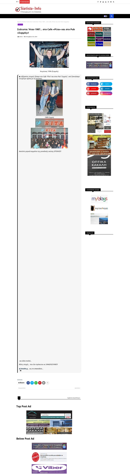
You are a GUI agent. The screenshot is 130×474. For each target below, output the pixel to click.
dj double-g (23, 369)
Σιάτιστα (29, 22)
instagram (107, 93)
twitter (107, 84)
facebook (93, 84)
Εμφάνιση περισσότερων (73, 398)
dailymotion (92, 98)
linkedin (107, 88)
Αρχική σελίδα (21, 22)
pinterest (93, 93)
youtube (93, 88)
